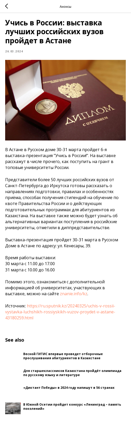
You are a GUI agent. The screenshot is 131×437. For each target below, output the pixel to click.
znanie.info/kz (73, 294)
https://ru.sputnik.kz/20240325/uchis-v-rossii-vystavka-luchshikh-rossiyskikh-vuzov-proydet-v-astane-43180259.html (60, 312)
